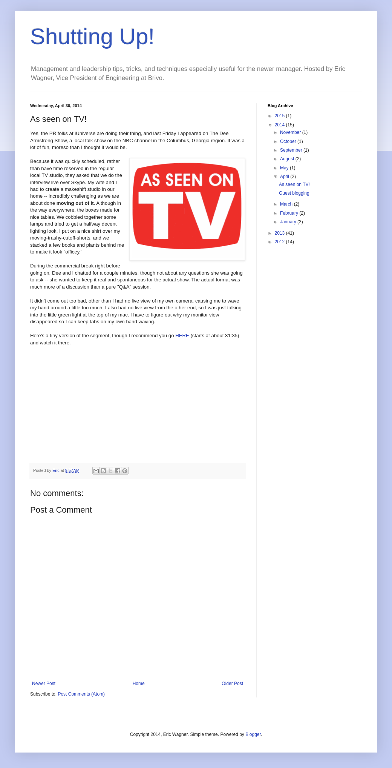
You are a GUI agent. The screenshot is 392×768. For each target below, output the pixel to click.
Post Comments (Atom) (81, 694)
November (291, 132)
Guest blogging (294, 193)
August (288, 158)
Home (139, 683)
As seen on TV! (294, 184)
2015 (280, 115)
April (285, 176)
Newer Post (43, 683)
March (287, 204)
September (291, 150)
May (285, 167)
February (289, 213)
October (288, 141)
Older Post (232, 683)
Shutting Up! (92, 36)
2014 (280, 124)
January (288, 221)
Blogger (253, 734)
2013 (280, 233)
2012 (280, 241)
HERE (182, 335)
